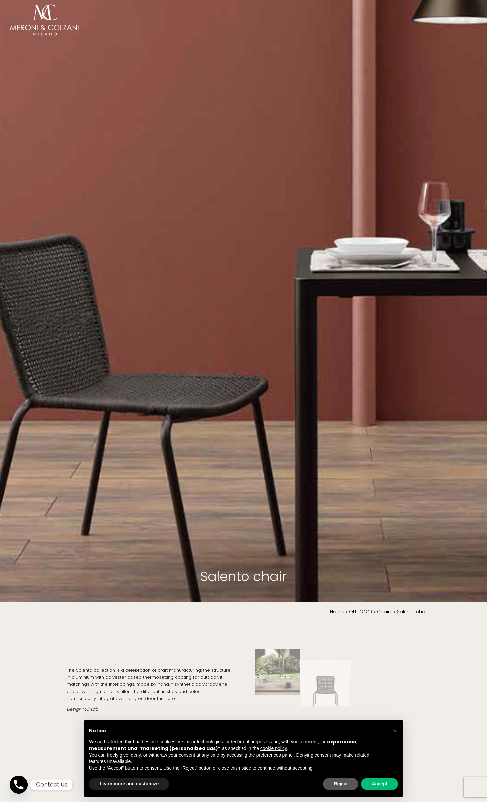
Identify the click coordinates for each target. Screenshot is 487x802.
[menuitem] (473, 20)
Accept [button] (379, 783)
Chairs (384, 611)
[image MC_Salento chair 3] (328, 668)
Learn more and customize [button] (129, 783)
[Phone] (19, 785)
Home (337, 611)
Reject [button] (341, 783)
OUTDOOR (360, 611)
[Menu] (473, 20)
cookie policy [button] (273, 748)
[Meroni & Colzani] (44, 20)
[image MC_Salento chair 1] (279, 668)
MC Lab (90, 709)
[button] (394, 731)
